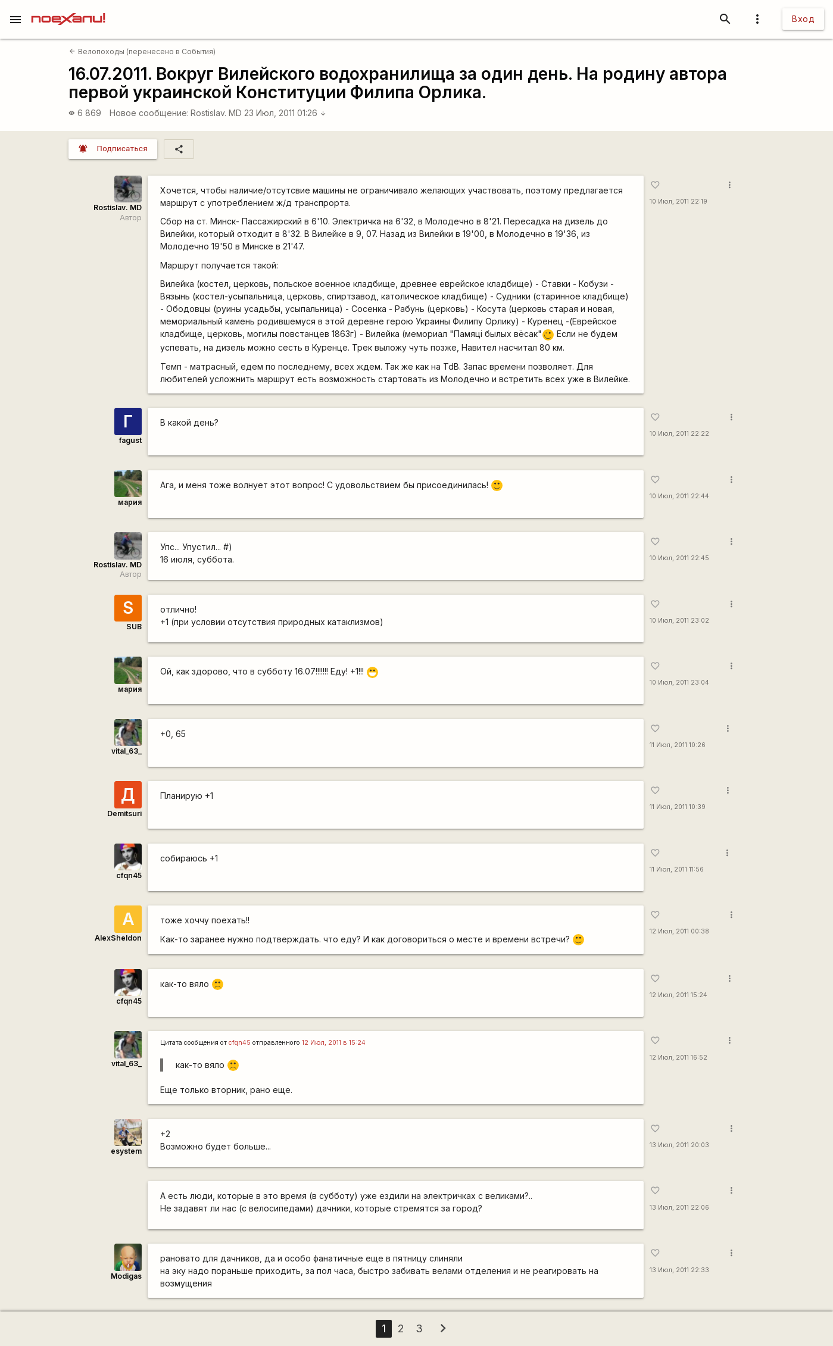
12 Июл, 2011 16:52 (678, 1057)
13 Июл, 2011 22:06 (679, 1207)
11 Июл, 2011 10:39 (678, 807)
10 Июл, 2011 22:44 (679, 496)
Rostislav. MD (216, 113)
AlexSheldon (118, 937)
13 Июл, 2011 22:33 (679, 1270)
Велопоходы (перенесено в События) (142, 51)
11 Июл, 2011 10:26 (678, 745)
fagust (130, 440)
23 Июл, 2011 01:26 (285, 113)
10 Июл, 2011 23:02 (679, 620)
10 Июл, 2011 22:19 (678, 201)
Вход (803, 19)
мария (130, 502)
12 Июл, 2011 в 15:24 (334, 1043)
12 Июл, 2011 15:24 (678, 995)
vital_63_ (126, 751)
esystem (126, 1151)
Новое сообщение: (149, 113)
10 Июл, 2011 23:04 (679, 682)
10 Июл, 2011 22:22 (679, 434)
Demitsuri (124, 813)
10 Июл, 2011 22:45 (679, 558)
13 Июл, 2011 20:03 (679, 1145)
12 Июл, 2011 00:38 (679, 931)
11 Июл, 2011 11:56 (677, 869)
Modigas (126, 1276)
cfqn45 (129, 875)
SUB (134, 626)
